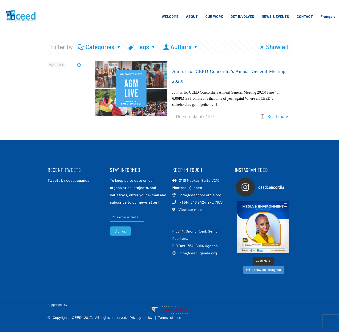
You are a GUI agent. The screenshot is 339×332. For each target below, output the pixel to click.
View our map (190, 209)
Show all (273, 46)
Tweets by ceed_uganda (68, 180)
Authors (181, 46)
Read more (277, 116)
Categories (99, 46)
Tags (142, 46)
